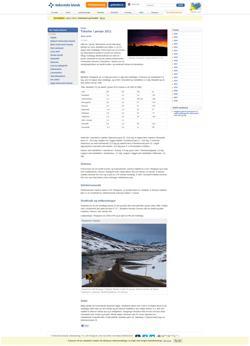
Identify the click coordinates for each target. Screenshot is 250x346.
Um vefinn (55, 80)
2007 (176, 97)
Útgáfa (53, 37)
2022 (176, 47)
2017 (176, 64)
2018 (176, 61)
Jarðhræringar (84, 12)
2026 (176, 34)
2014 (176, 74)
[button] (83, 28)
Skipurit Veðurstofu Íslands (62, 41)
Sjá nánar (167, 341)
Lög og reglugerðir (58, 66)
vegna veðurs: (76, 18)
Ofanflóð (114, 12)
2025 (176, 37)
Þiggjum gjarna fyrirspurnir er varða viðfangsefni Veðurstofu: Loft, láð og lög (186, 113)
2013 (176, 77)
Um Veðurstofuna (174, 12)
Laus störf (55, 52)
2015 (176, 71)
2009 (176, 91)
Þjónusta (54, 62)
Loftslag (127, 12)
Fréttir (53, 34)
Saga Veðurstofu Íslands (61, 83)
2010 (176, 87)
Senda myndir (56, 55)
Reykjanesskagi (96, 5)
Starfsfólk (54, 59)
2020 (176, 54)
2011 (176, 84)
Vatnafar (100, 12)
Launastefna (56, 73)
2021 (176, 50)
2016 (176, 67)
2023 (176, 44)
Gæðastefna (55, 69)
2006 (176, 101)
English (136, 4)
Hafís (141, 12)
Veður (68, 12)
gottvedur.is (117, 5)
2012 (176, 81)
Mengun (154, 12)
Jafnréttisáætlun (57, 76)
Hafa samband (56, 48)
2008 (176, 94)
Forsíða (54, 12)
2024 (176, 40)
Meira (102, 18)
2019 (176, 57)
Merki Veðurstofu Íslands (61, 45)
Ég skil (178, 340)
